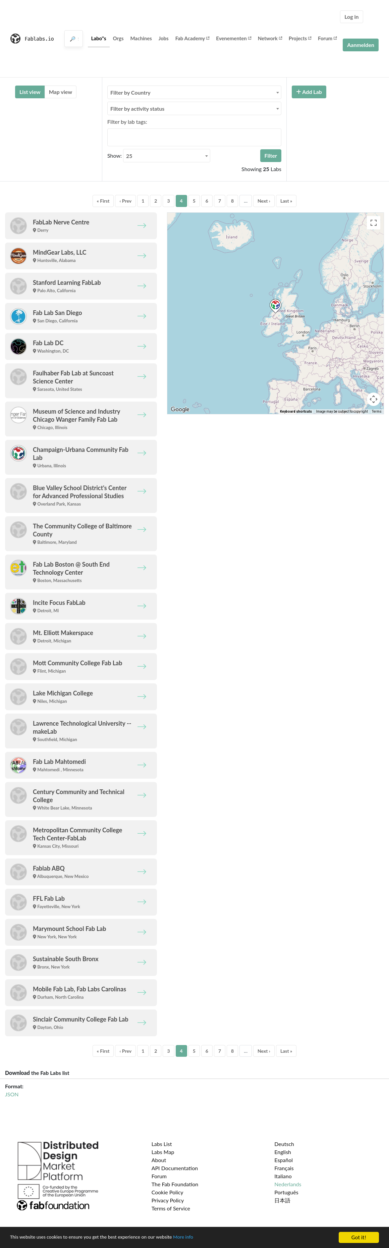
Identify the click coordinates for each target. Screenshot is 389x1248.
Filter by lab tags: (127, 121)
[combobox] (194, 92)
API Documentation (175, 1168)
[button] (275, 306)
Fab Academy (192, 38)
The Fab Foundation (175, 1184)
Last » (286, 201)
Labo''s (98, 38)
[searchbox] (111, 137)
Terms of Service (171, 1208)
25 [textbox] (129, 156)
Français (283, 1168)
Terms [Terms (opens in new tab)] (377, 411)
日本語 (282, 1200)
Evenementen (233, 38)
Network (270, 38)
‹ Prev (125, 201)
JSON (11, 1094)
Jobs (164, 38)
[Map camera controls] (373, 399)
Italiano (283, 1176)
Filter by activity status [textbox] (137, 108)
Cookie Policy (167, 1192)
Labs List (162, 1144)
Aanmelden (360, 45)
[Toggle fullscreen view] (373, 222)
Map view (60, 92)
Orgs (118, 38)
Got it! (358, 1237)
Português (286, 1192)
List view (30, 92)
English (282, 1152)
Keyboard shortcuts (296, 411)
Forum (327, 38)
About (159, 1160)
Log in (351, 16)
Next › (264, 201)
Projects (300, 38)
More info (206, 1237)
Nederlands (287, 1184)
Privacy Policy (168, 1200)
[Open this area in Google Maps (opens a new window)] (180, 409)
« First (103, 201)
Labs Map (163, 1152)
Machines (141, 38)
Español (283, 1160)
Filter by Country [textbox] (130, 92)
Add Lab (309, 92)
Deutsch (284, 1144)
